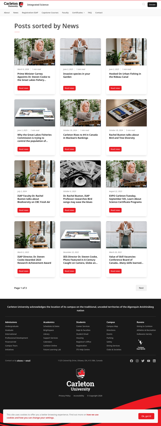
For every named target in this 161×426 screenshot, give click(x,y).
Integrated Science (38, 4)
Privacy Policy (64, 395)
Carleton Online (50, 345)
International (11, 334)
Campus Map (112, 326)
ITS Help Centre (83, 349)
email (27, 360)
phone (20, 360)
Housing (80, 338)
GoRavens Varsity (144, 334)
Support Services (50, 338)
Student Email (82, 334)
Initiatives (9, 349)
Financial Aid (10, 342)
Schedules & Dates (51, 326)
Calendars (47, 342)
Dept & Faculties (83, 330)
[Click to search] (143, 4)
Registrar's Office (83, 342)
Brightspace (48, 330)
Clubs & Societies (114, 349)
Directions (111, 330)
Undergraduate (11, 326)
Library (46, 334)
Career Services (83, 326)
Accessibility (79, 395)
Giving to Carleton (144, 326)
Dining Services (113, 345)
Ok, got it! (146, 416)
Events (109, 334)
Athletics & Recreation (146, 330)
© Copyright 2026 (94, 395)
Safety (109, 342)
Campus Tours (11, 345)
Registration (81, 345)
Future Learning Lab (52, 349)
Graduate (9, 330)
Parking (110, 338)
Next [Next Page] (141, 287)
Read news (24, 89)
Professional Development (16, 338)
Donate (152, 4)
